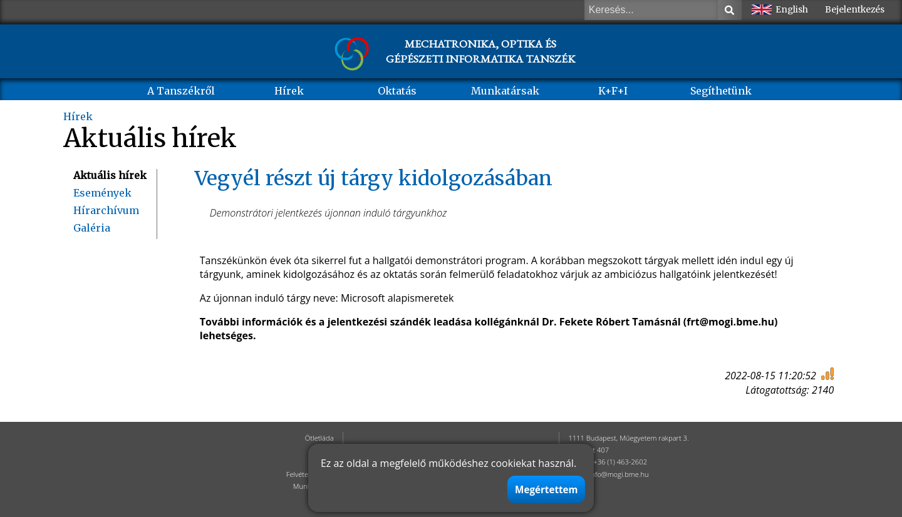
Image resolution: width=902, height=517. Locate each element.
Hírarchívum (106, 210)
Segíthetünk (721, 90)
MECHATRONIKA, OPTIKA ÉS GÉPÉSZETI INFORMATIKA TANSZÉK (480, 51)
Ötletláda (319, 438)
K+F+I (613, 90)
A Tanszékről (181, 90)
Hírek (289, 90)
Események (102, 193)
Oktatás (397, 90)
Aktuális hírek (110, 175)
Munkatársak (505, 90)
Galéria (91, 228)
